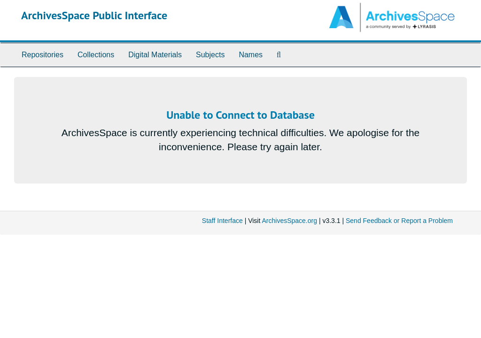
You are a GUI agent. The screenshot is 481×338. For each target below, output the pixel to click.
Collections (96, 55)
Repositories (42, 55)
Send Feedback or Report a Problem (399, 220)
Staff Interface (222, 220)
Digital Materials (155, 55)
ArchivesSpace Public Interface (94, 15)
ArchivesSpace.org (289, 220)
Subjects (210, 55)
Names (251, 55)
